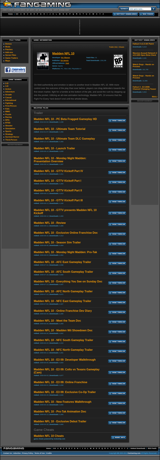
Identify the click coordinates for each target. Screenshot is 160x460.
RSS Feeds (152, 448)
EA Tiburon (65, 57)
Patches (9, 49)
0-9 (17, 14)
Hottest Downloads (137, 448)
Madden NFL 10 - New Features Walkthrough (62, 401)
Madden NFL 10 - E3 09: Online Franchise (60, 382)
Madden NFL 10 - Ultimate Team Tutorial (59, 128)
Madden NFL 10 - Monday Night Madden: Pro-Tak (65, 252)
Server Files (10, 55)
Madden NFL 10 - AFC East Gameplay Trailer (62, 262)
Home (10, 14)
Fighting (9, 103)
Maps (7, 61)
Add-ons (9, 52)
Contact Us (7, 453)
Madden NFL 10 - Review (50, 222)
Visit (67, 63)
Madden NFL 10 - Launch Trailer (54, 148)
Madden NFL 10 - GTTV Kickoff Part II (58, 190)
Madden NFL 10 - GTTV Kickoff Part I (57, 180)
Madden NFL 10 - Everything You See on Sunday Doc (68, 281)
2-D (6, 83)
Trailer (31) (113, 47)
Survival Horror (12, 137)
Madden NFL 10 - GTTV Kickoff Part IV (58, 171)
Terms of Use (39, 453)
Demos (8, 44)
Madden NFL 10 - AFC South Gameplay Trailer (63, 271)
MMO (7, 111)
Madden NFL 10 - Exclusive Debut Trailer (60, 421)
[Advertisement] (15, 197)
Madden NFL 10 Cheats (49, 435)
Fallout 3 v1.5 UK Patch (143, 44)
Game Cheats (44, 430)
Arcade (8, 95)
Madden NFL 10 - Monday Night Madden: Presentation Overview (60, 160)
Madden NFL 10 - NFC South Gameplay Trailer (63, 340)
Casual (8, 97)
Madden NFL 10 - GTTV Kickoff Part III (58, 200)
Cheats (121, 47)
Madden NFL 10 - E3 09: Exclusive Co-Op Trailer (65, 392)
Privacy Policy (27, 453)
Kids (7, 109)
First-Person (11, 106)
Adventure (10, 92)
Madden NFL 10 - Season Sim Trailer (57, 242)
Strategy (9, 134)
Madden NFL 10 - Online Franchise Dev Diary (63, 310)
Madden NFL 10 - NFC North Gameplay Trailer (63, 349)
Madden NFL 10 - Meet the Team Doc (57, 320)
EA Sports (65, 60)
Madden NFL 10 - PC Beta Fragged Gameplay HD (65, 119)
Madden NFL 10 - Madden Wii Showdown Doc (63, 330)
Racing (8, 117)
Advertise (17, 453)
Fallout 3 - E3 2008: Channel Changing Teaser (144, 88)
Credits (49, 453)
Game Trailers (11, 58)
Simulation (10, 128)
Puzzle (8, 114)
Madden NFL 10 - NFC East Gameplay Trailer (62, 301)
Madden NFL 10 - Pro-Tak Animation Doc (60, 411)
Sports (8, 131)
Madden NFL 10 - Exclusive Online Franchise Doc (66, 232)
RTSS (7, 123)
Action (8, 89)
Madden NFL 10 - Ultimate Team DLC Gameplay (64, 138)
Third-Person (11, 140)
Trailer (38, 113)
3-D (6, 86)
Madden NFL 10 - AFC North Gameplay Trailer (63, 291)
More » (154, 96)
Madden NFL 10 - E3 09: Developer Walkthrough (65, 359)
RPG (7, 120)
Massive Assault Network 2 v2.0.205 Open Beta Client (145, 54)
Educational (10, 100)
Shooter (8, 126)
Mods (7, 47)
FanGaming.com (134, 453)
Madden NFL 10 (63, 53)
